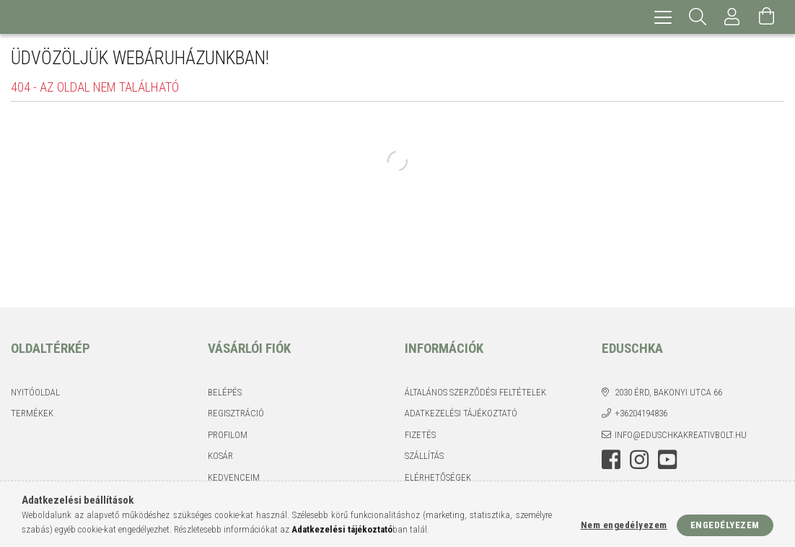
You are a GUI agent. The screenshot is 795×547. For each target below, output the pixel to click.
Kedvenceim (234, 477)
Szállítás (424, 455)
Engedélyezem (725, 525)
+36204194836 (641, 413)
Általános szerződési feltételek (475, 392)
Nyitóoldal (35, 392)
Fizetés (420, 434)
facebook (611, 460)
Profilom (227, 434)
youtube (667, 460)
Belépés (225, 392)
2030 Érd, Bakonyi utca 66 (668, 392)
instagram (639, 460)
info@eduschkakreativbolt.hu (681, 434)
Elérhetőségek (438, 477)
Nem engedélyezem (624, 525)
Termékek (32, 413)
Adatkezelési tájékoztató (461, 413)
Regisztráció (236, 413)
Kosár (220, 455)
